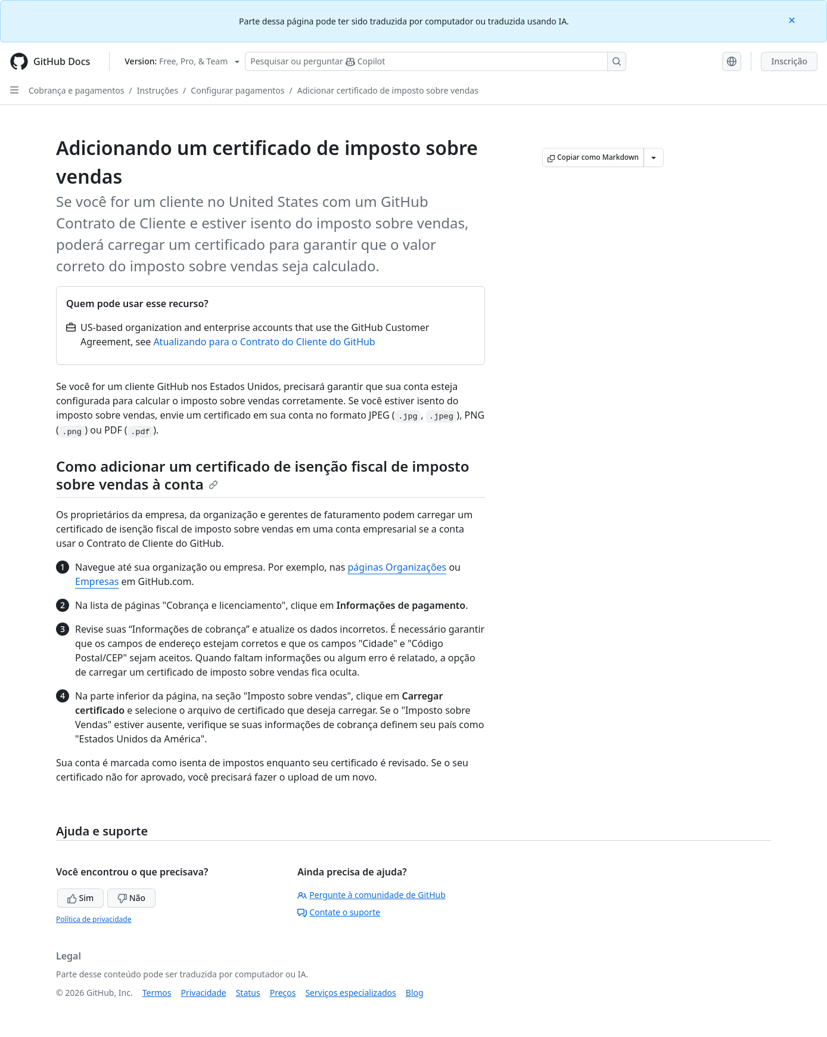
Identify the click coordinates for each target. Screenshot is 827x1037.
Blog (415, 992)
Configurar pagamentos (237, 90)
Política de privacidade (93, 919)
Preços (283, 992)
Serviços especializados (350, 992)
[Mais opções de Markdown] (653, 157)
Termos (157, 992)
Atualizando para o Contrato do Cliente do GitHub (264, 341)
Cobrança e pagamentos (76, 90)
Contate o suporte (338, 912)
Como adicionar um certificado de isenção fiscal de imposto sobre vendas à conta (263, 475)
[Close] (793, 19)
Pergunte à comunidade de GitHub (371, 894)
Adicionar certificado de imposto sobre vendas (387, 90)
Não (131, 897)
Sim (80, 897)
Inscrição (789, 61)
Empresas (97, 581)
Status (248, 992)
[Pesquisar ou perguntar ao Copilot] (435, 61)
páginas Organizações (396, 567)
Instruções (157, 90)
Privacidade (203, 992)
